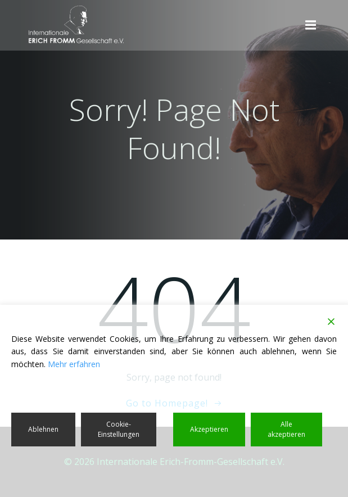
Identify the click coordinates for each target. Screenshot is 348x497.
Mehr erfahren (74, 364)
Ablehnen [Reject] (43, 429)
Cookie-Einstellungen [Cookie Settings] (118, 429)
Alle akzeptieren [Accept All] (286, 429)
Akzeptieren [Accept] (209, 429)
